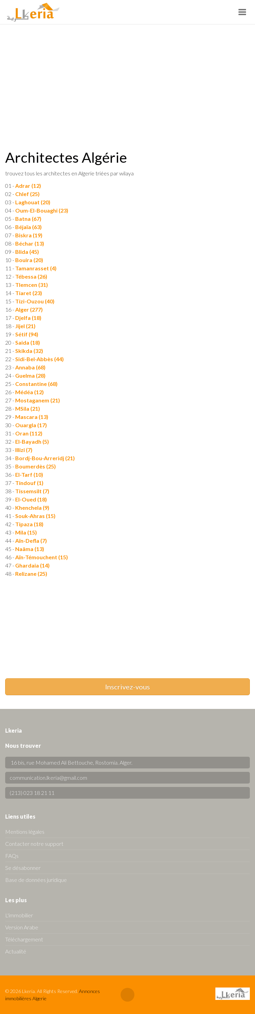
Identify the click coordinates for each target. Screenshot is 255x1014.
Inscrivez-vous (127, 686)
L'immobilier (19, 915)
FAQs (12, 855)
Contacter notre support (34, 843)
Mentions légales (24, 831)
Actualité (15, 951)
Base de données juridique (36, 879)
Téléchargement (24, 939)
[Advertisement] (127, 76)
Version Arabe (21, 927)
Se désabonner (23, 867)
